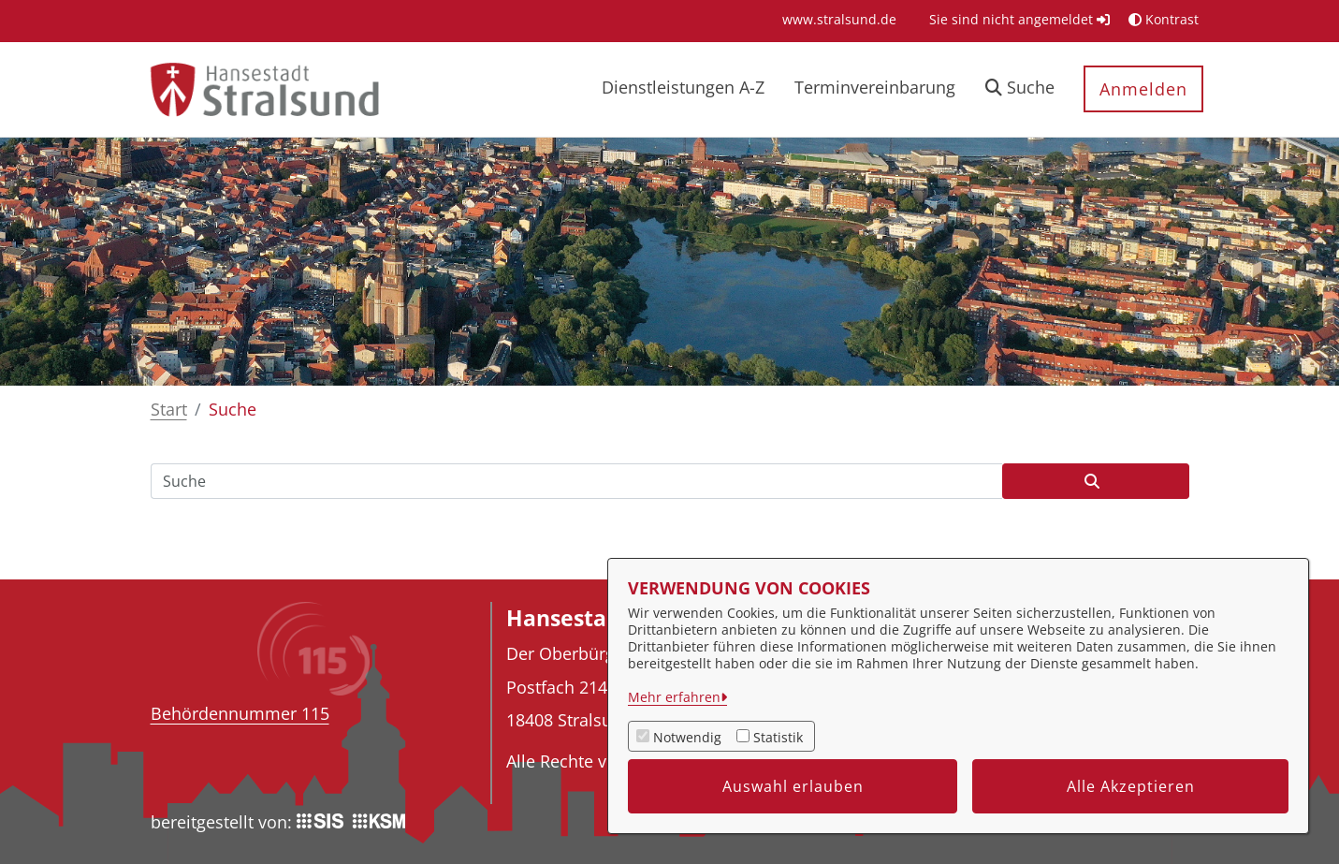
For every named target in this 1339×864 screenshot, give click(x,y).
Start (169, 409)
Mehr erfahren (674, 697)
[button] (1020, 89)
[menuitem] (839, 19)
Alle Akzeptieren (1131, 786)
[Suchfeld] (576, 481)
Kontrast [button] (1163, 19)
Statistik (778, 737)
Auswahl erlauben (793, 786)
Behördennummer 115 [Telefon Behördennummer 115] (240, 713)
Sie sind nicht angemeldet (1019, 19)
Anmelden (1143, 89)
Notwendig (687, 737)
